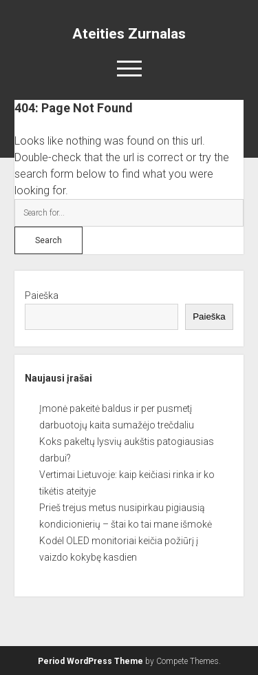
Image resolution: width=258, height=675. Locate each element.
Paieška (41, 295)
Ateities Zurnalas (129, 33)
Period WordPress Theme (90, 661)
